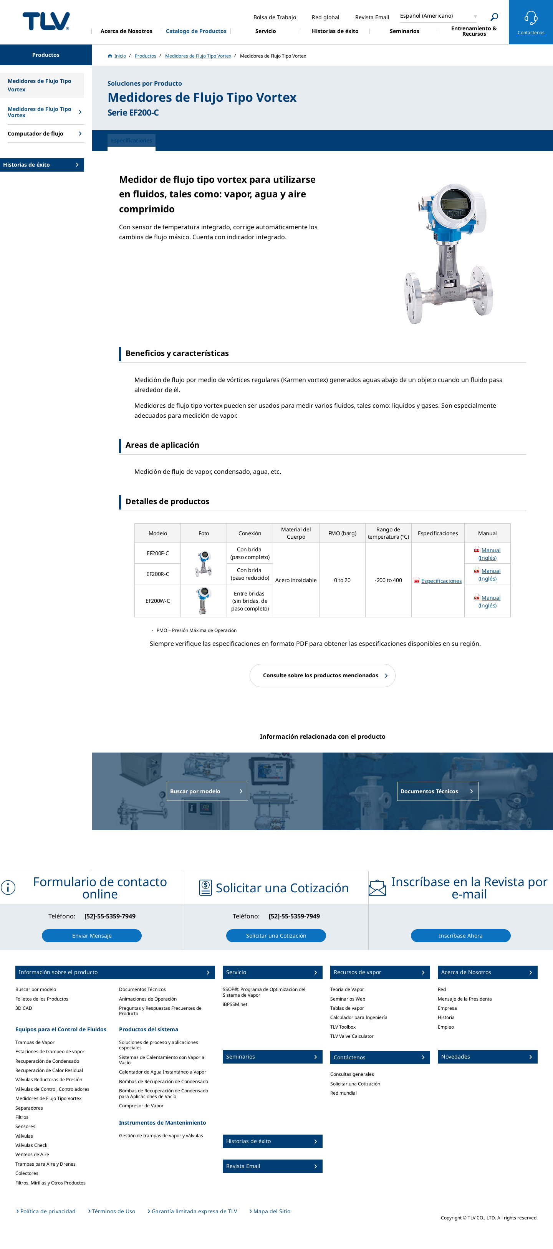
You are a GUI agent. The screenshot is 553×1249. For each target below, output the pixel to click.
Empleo (446, 1027)
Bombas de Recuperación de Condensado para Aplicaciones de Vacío (163, 1093)
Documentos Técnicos (142, 989)
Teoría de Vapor (347, 989)
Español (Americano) (426, 15)
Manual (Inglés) (489, 553)
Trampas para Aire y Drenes (45, 1164)
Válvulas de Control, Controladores (52, 1089)
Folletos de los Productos (41, 999)
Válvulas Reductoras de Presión (48, 1079)
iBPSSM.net (235, 1004)
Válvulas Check (31, 1145)
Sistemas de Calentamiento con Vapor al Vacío (162, 1060)
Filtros (21, 1117)
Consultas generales (352, 1074)
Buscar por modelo (35, 989)
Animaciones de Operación (148, 999)
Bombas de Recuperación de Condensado (163, 1081)
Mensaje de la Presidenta (465, 999)
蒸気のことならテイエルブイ (46, 21)
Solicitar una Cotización (355, 1083)
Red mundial (343, 1093)
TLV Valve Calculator (352, 1036)
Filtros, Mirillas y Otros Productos (50, 1183)
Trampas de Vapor (35, 1042)
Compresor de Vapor (141, 1105)
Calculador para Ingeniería (358, 1017)
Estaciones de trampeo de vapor (49, 1051)
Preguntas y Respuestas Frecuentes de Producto (160, 1011)
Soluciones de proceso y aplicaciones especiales (158, 1045)
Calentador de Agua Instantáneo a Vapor (162, 1072)
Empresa (447, 1008)
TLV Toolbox (343, 1027)
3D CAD (23, 1008)
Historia (446, 1017)
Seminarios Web (347, 999)
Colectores (26, 1173)
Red (442, 989)
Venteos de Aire (32, 1154)
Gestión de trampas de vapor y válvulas (161, 1135)
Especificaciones (441, 580)
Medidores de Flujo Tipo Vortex (48, 1098)
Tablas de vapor (347, 1008)
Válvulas (24, 1136)
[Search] (494, 17)
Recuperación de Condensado (47, 1061)
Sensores (25, 1126)
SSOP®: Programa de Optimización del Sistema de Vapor (264, 992)
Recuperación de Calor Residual (49, 1070)
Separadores (29, 1108)
